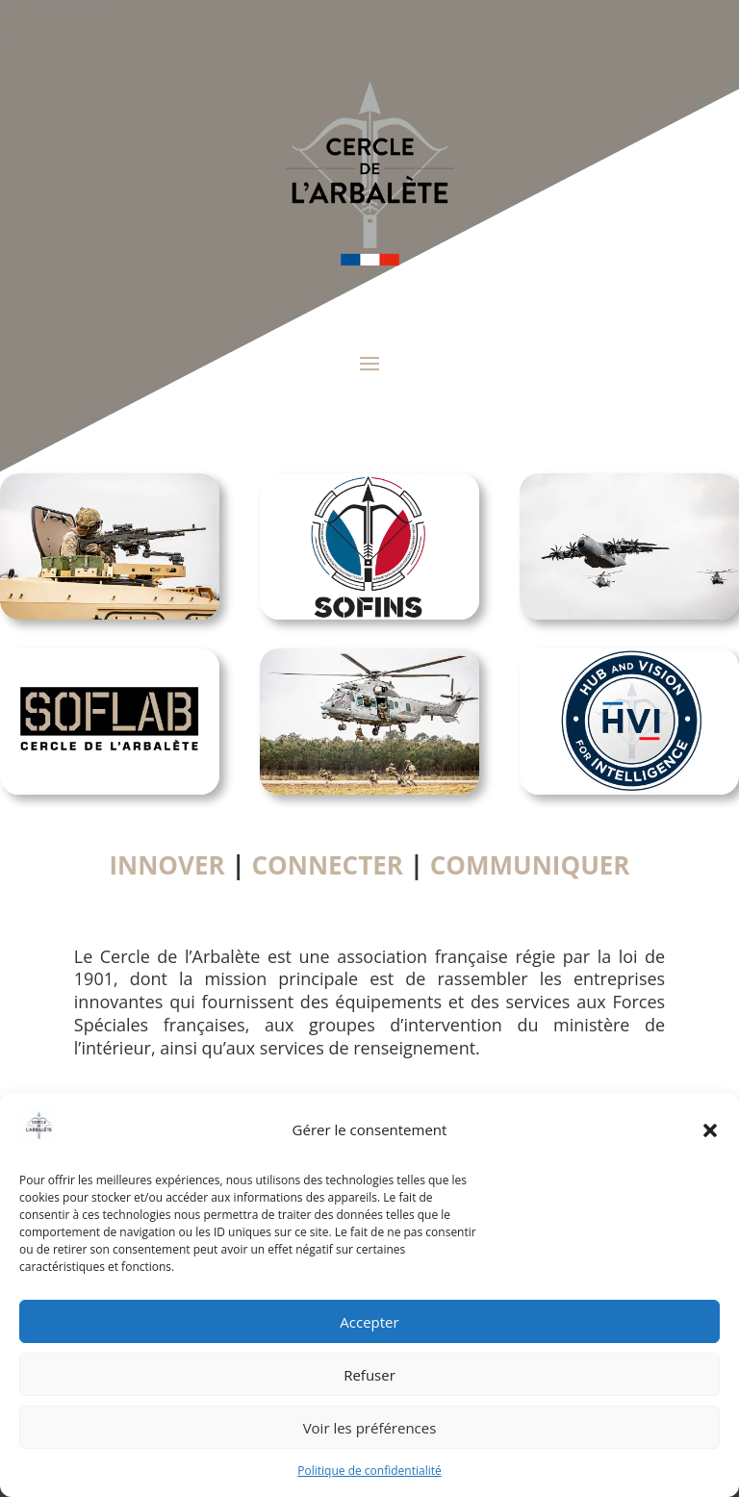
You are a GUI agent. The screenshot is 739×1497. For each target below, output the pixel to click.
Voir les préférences (370, 1427)
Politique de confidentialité (369, 1470)
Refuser (369, 1374)
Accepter (369, 1322)
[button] (710, 1130)
